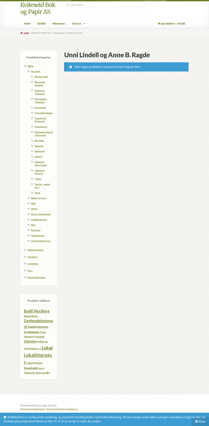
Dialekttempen (36, 250)
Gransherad (41, 126)
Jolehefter (33, 263)
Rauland (39, 146)
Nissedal (39, 140)
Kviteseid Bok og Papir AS (38, 8)
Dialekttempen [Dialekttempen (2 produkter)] (38, 327)
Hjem (26, 33)
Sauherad (40, 151)
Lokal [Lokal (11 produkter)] (47, 347)
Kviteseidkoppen (36, 277)
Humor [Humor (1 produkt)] (34, 348)
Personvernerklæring (32, 409)
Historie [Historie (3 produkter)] (30, 341)
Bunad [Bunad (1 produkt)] (27, 315)
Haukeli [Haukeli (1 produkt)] (39, 336)
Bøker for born (38, 198)
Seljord (38, 156)
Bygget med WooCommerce (62, 409)
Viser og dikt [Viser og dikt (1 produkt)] (42, 372)
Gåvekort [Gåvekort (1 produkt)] (29, 336)
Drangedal (40, 107)
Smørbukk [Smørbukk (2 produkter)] (31, 368)
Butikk (41, 23)
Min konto (59, 23)
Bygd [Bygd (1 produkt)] (35, 315)
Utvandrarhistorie (40, 240)
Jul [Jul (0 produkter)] (40, 349)
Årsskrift (36, 71)
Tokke (38, 178)
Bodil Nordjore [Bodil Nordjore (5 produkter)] (37, 311)
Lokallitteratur (39, 219)
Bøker (31, 66)
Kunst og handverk (41, 214)
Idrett (34, 208)
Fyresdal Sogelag (44, 113)
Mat (33, 225)
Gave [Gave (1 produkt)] (43, 332)
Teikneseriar (37, 235)
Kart (30, 270)
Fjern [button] (202, 421)
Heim (27, 23)
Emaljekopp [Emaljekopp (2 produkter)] (31, 332)
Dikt (33, 203)
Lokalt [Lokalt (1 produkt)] (30, 362)
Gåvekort (33, 256)
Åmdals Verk (41, 76)
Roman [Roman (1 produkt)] (38, 362)
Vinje (37, 192)
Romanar (36, 230)
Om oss (76, 23)
